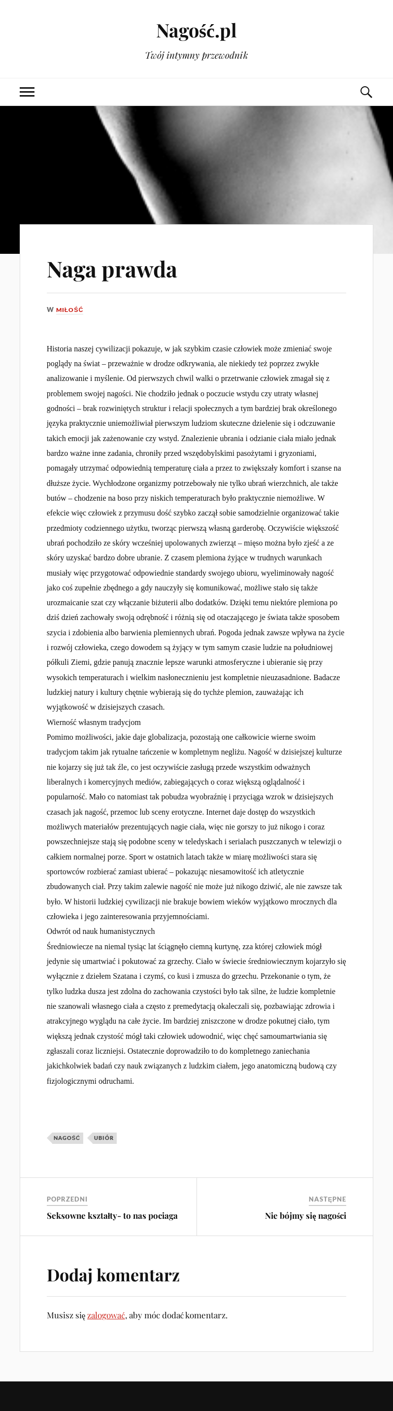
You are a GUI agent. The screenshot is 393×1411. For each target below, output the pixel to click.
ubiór (104, 1138)
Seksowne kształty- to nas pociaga (112, 1215)
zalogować (106, 1314)
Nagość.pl (196, 29)
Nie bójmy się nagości (305, 1215)
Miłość (70, 309)
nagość (67, 1138)
